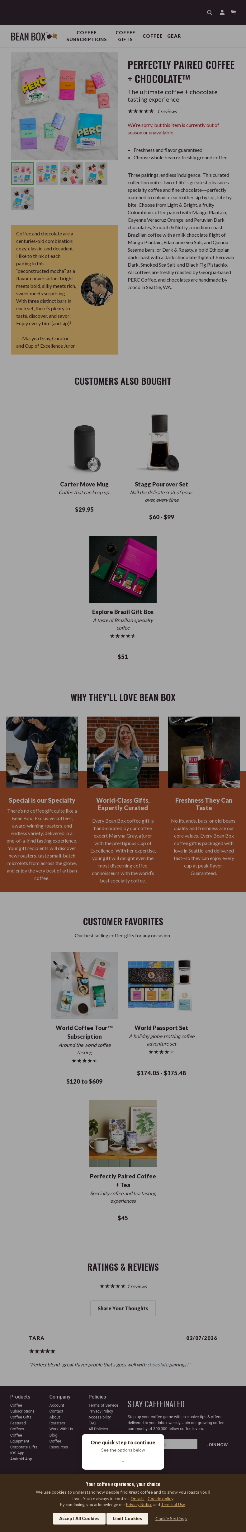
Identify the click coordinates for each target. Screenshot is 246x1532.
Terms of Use (173, 1504)
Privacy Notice (139, 1504)
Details (137, 1498)
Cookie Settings (171, 1518)
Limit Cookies (127, 1518)
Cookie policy (160, 1498)
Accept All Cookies (79, 1518)
